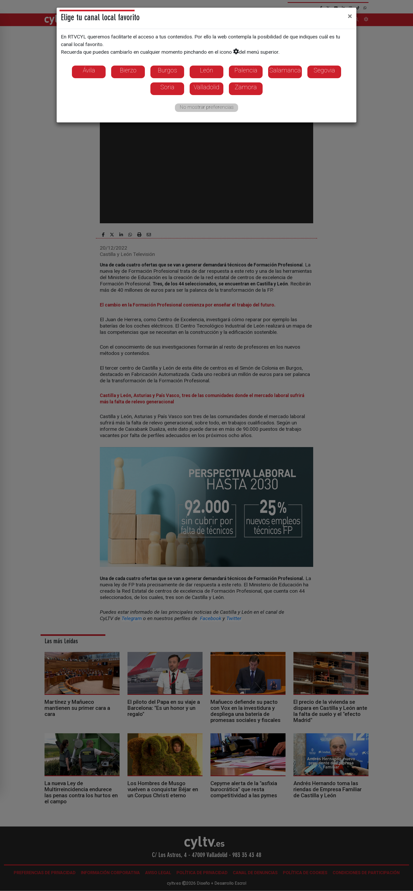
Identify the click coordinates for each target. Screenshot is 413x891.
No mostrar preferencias (207, 107)
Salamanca (285, 70)
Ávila (89, 70)
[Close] (349, 16)
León (206, 70)
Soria (167, 87)
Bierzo (128, 70)
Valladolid (206, 87)
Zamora (246, 87)
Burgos (167, 70)
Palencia (245, 70)
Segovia (324, 70)
